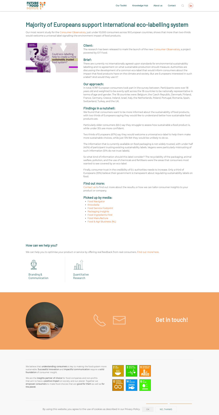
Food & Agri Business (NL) (102, 221)
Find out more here (148, 252)
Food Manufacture (98, 218)
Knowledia (93, 205)
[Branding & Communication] (42, 269)
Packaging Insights (98, 211)
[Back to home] (36, 5)
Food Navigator (96, 201)
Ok (147, 409)
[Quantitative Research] (87, 269)
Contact (172, 5)
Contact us (89, 187)
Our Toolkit (121, 5)
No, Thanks (166, 409)
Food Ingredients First (100, 215)
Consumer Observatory (73, 32)
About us (157, 5)
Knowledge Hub (140, 5)
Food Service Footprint (100, 208)
